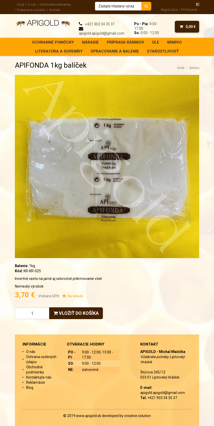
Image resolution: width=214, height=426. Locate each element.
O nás (32, 4)
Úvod (20, 4)
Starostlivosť (163, 51)
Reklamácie (35, 382)
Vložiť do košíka (76, 313)
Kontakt (54, 10)
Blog (29, 388)
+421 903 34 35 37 (100, 24)
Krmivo (174, 42)
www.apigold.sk (89, 416)
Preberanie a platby (31, 10)
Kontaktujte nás (38, 377)
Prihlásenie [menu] (189, 10)
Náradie (90, 42)
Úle (155, 42)
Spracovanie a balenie (115, 51)
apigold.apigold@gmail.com (101, 33)
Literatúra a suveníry (59, 51)
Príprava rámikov (125, 42)
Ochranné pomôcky (53, 42)
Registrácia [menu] (169, 10)
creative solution (137, 416)
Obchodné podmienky (55, 4)
